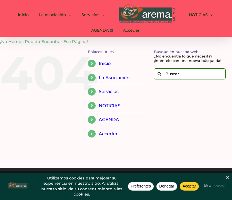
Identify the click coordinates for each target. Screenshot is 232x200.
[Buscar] (159, 73)
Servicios (109, 91)
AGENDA (109, 119)
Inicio (105, 63)
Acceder (108, 133)
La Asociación (114, 77)
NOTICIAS (109, 105)
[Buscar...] (190, 73)
